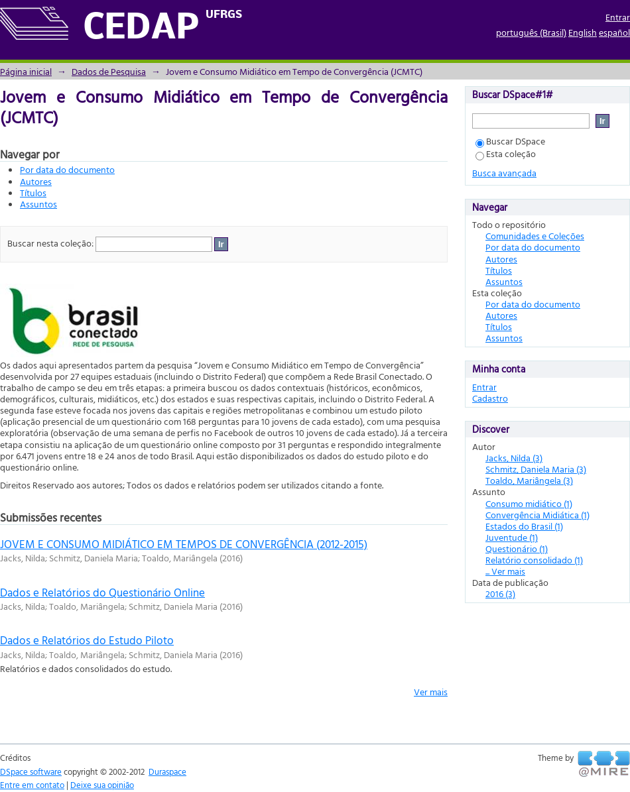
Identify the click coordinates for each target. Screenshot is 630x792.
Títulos (33, 192)
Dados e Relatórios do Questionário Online (102, 592)
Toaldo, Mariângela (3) (529, 480)
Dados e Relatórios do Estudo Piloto (87, 640)
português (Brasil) (531, 32)
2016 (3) (500, 593)
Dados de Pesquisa (109, 71)
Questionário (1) (516, 548)
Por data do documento (67, 169)
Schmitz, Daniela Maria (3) (535, 469)
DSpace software (31, 771)
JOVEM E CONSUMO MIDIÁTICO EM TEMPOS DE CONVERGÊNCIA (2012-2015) (183, 544)
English (582, 32)
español (614, 32)
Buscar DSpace (510, 141)
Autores (36, 181)
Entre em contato (32, 784)
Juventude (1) (511, 537)
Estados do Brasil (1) (524, 526)
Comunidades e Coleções (534, 236)
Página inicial (26, 71)
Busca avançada (504, 173)
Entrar (617, 17)
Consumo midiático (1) (528, 503)
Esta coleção (505, 153)
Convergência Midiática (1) (537, 515)
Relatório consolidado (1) (534, 560)
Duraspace (167, 771)
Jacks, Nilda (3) (513, 458)
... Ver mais (505, 571)
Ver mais (431, 692)
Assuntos (38, 204)
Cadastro (490, 398)
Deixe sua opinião (102, 784)
